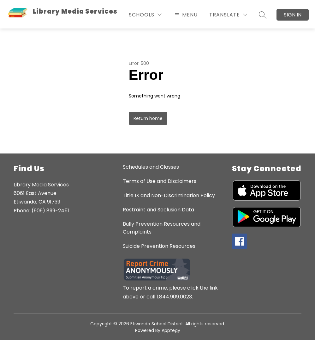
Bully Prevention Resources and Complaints (161, 227)
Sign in (292, 14)
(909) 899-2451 (50, 210)
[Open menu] (185, 15)
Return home (148, 118)
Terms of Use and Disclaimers (159, 181)
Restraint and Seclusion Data (158, 209)
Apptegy (171, 330)
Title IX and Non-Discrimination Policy (169, 195)
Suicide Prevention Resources (159, 246)
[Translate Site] (228, 15)
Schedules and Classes (151, 167)
